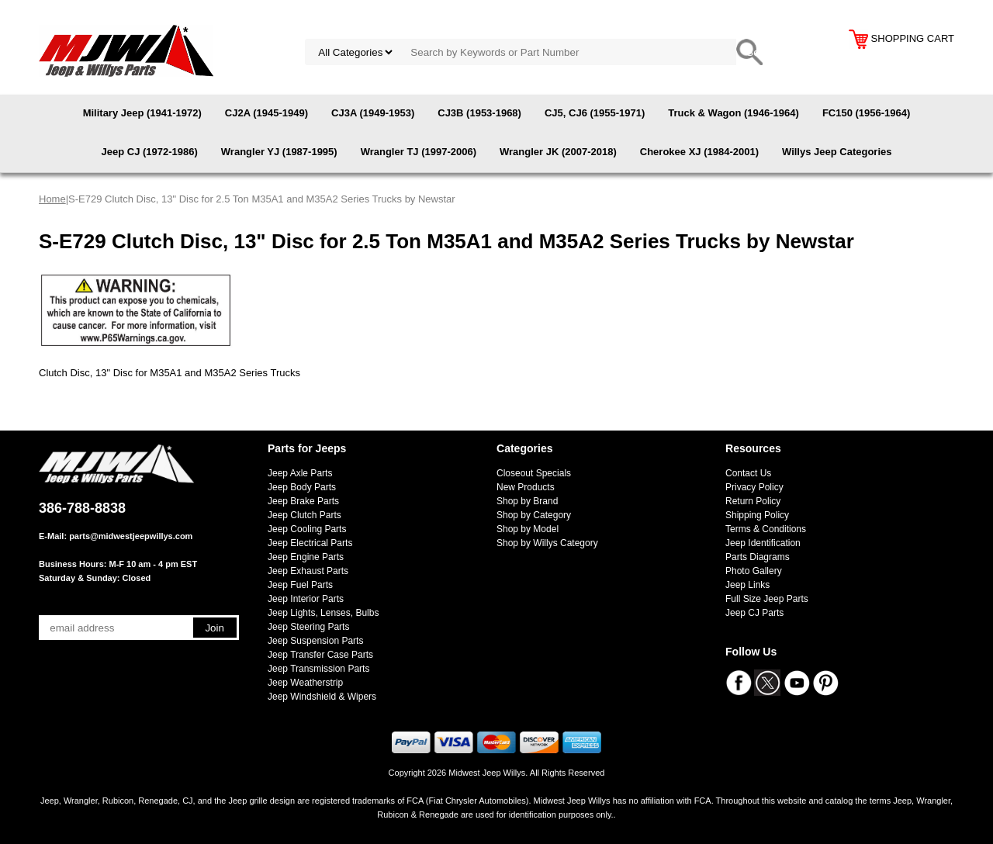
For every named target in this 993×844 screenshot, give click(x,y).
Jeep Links (747, 584)
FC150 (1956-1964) (866, 113)
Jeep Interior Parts (306, 598)
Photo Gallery (753, 571)
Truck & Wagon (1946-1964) (733, 113)
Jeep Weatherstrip (305, 682)
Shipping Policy (757, 515)
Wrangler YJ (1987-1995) (279, 151)
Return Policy (752, 501)
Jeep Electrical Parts (310, 543)
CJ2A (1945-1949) (266, 113)
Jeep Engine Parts (306, 557)
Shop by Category (533, 515)
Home (52, 199)
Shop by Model (527, 529)
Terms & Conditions (765, 529)
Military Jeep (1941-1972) (142, 113)
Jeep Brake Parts (303, 501)
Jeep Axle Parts (300, 473)
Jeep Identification (763, 543)
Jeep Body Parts (302, 487)
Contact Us (748, 473)
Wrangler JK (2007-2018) (558, 151)
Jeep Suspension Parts (315, 640)
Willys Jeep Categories (837, 151)
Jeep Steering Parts (308, 626)
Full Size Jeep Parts (766, 598)
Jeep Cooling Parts (307, 529)
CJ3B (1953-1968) (479, 113)
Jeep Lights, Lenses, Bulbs (323, 612)
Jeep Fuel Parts (300, 584)
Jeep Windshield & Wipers (322, 696)
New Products (525, 487)
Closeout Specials (533, 473)
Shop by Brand (527, 501)
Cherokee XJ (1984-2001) (699, 151)
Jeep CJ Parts (754, 612)
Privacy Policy (754, 487)
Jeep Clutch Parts (304, 515)
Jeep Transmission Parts (318, 668)
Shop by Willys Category (547, 543)
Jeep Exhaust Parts (308, 571)
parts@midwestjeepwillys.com (130, 536)
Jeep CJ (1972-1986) (150, 151)
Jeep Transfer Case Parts (320, 654)
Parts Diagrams (757, 557)
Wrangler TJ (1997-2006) (418, 151)
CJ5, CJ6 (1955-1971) (595, 113)
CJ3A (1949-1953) (372, 113)
